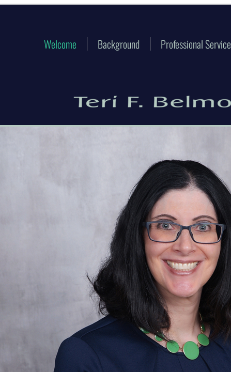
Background (119, 44)
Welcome (60, 44)
